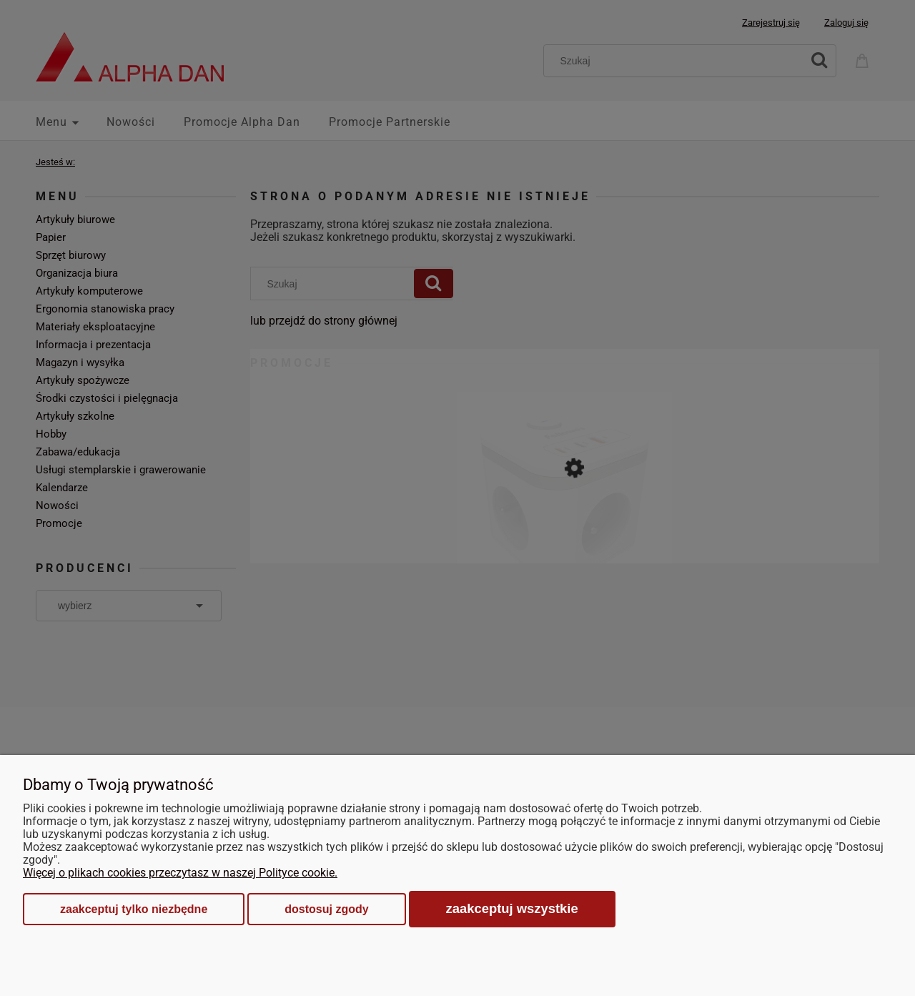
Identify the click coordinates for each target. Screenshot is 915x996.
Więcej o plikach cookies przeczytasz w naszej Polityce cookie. (180, 872)
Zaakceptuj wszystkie (512, 908)
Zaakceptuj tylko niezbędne (133, 909)
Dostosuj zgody (326, 909)
